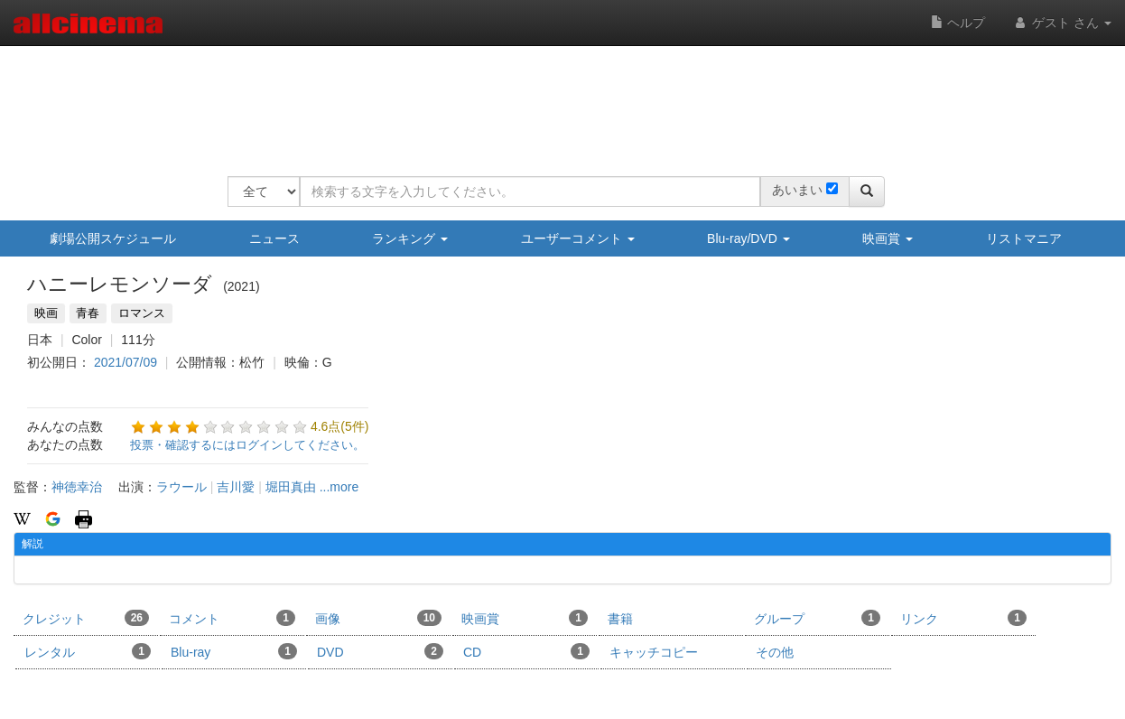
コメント (232, 618)
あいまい (797, 189)
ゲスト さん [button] (1061, 22)
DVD (380, 651)
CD (526, 651)
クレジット (86, 618)
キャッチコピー (653, 652)
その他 (775, 652)
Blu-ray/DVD (748, 238)
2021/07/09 (125, 362)
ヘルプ (958, 22)
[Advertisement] (556, 99)
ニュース (274, 238)
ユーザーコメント (578, 238)
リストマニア (1024, 238)
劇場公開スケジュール (113, 238)
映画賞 (887, 238)
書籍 (620, 619)
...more (339, 487)
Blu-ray (234, 651)
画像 (378, 618)
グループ (817, 618)
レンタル (87, 651)
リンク (963, 618)
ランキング (410, 238)
